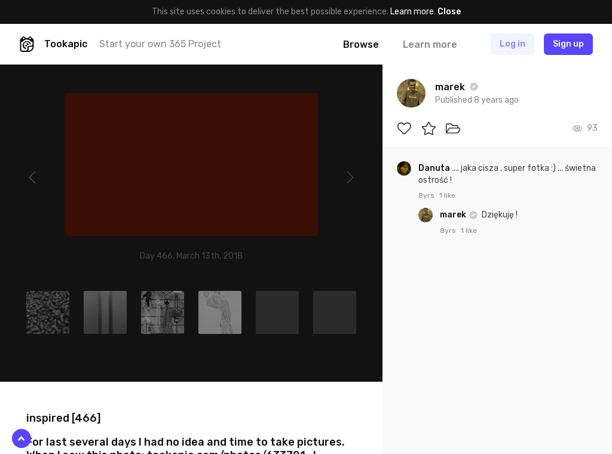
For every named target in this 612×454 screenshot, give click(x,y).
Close (449, 12)
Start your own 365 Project (160, 44)
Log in (512, 44)
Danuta (435, 168)
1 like (447, 195)
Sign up (568, 44)
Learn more (412, 12)
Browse (361, 44)
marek (454, 215)
